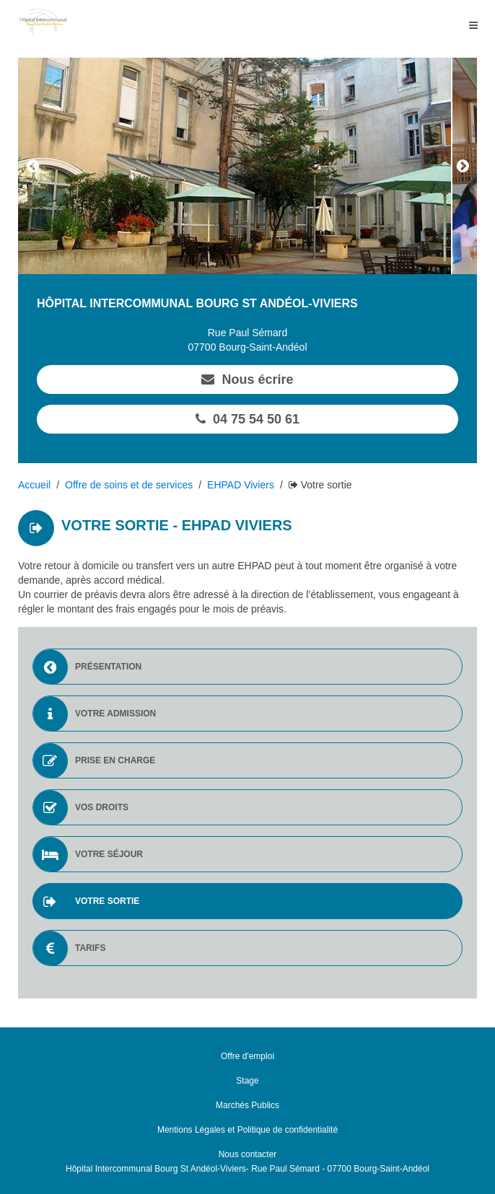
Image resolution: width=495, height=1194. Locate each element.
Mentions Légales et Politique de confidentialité (247, 1130)
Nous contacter (248, 1154)
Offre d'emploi (247, 1056)
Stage (247, 1081)
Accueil (34, 485)
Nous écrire (247, 379)
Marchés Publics (247, 1105)
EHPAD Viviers (240, 485)
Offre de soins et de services (129, 485)
